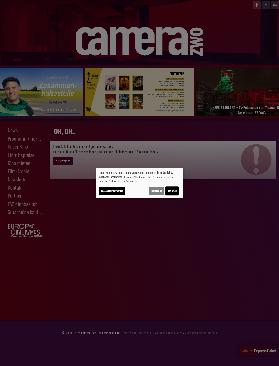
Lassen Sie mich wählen (112, 190)
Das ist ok (172, 190)
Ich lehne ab (156, 190)
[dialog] (139, 183)
